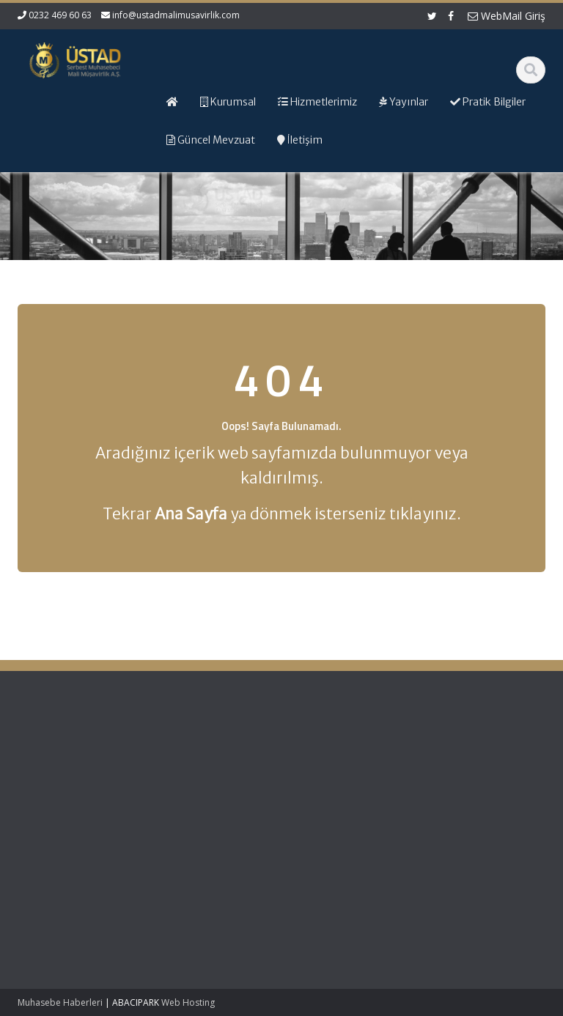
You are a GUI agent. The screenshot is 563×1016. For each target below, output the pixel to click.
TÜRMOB (464, 792)
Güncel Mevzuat (344, 792)
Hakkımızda (334, 765)
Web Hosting (188, 1002)
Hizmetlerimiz (338, 779)
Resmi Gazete (476, 779)
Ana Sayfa (331, 752)
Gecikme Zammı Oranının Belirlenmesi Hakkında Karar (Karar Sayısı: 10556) (50, 862)
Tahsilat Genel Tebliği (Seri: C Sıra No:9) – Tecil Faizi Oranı (55, 780)
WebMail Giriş (506, 16)
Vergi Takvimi (474, 806)
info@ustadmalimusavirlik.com (176, 15)
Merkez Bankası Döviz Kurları (481, 826)
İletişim (323, 806)
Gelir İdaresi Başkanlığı (472, 759)
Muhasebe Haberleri (60, 1002)
